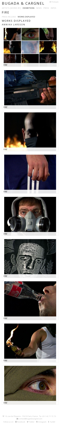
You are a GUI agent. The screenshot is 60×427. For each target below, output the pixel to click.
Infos (53, 8)
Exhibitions (28, 8)
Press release (9, 16)
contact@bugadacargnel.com (29, 419)
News (39, 8)
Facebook (20, 422)
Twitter (30, 422)
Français (54, 2)
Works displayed (26, 16)
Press (46, 8)
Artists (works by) (11, 8)
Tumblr (51, 422)
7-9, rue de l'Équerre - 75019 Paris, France (20, 416)
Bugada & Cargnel (23, 3)
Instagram (41, 422)
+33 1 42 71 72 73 (48, 416)
